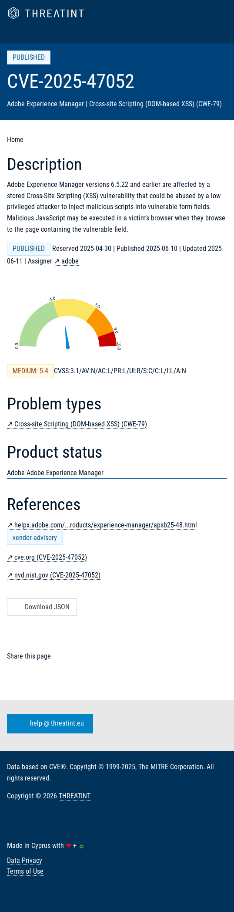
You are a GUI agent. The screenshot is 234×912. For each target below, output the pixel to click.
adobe (70, 261)
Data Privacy (24, 860)
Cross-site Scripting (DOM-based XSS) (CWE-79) (80, 424)
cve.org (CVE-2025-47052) (50, 557)
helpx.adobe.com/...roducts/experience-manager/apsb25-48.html (105, 525)
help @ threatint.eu (48, 724)
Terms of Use (25, 871)
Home (15, 139)
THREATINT (74, 796)
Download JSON (41, 607)
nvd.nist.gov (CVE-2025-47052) (57, 575)
